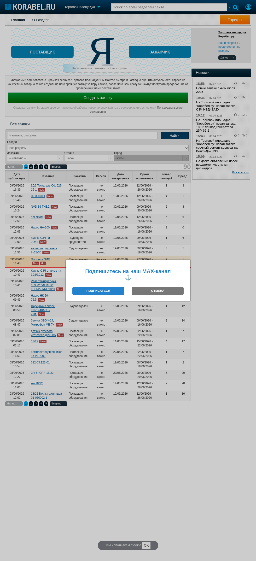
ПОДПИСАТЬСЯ (98, 290)
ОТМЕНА (157, 290)
